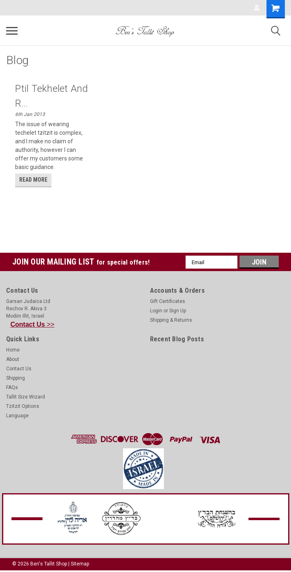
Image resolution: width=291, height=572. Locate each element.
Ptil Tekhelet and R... (51, 96)
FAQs (12, 387)
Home (13, 350)
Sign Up (177, 311)
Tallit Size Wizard (25, 397)
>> (33, 324)
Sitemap (80, 564)
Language (17, 415)
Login (156, 311)
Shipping (15, 378)
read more (33, 179)
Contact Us (18, 369)
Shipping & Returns (171, 320)
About (12, 359)
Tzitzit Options (22, 406)
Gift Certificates (167, 301)
